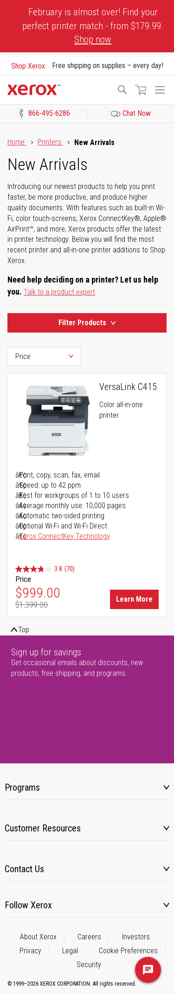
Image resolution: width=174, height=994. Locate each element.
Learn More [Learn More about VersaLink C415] (134, 599)
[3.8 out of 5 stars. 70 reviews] (45, 569)
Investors (136, 936)
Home (16, 142)
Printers (50, 142)
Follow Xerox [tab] (28, 905)
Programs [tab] (22, 787)
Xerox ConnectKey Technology (64, 536)
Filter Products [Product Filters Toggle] (87, 322)
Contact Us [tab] (24, 868)
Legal (70, 950)
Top (23, 629)
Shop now (92, 39)
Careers (89, 936)
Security (89, 964)
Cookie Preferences (128, 950)
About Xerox (38, 936)
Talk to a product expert (59, 292)
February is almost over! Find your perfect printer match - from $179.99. (92, 25)
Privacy (30, 950)
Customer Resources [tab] (43, 828)
